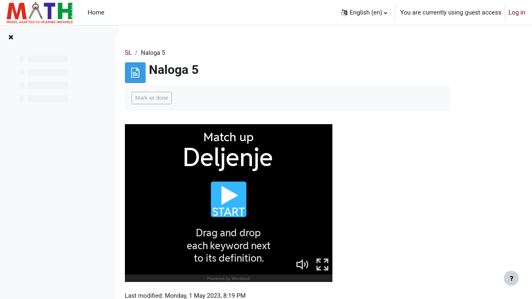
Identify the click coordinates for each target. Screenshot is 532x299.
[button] (364, 12)
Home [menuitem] (96, 12)
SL (159, 52)
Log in (516, 12)
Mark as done (182, 98)
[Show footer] (511, 278)
